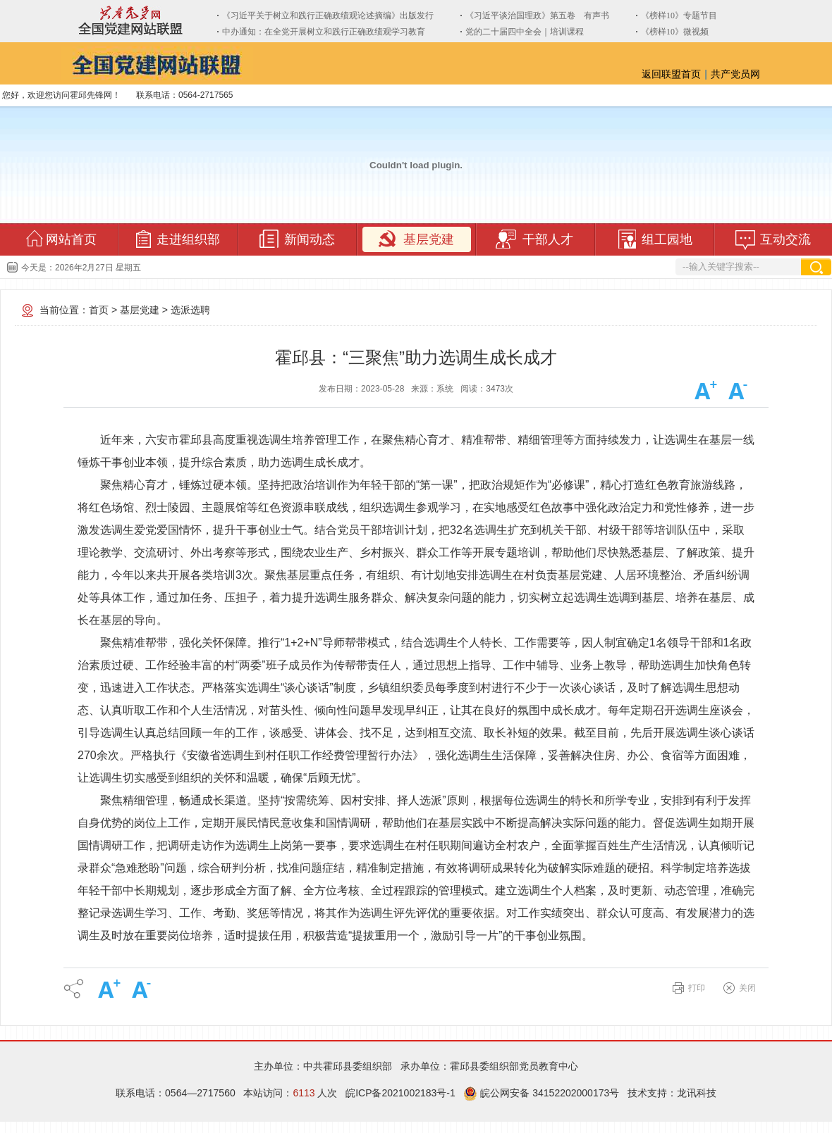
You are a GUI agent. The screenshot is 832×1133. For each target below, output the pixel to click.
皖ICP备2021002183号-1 (400, 1092)
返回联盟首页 (671, 74)
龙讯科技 (696, 1092)
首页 (99, 309)
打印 (696, 988)
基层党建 (139, 309)
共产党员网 (735, 74)
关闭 (747, 988)
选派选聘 (190, 309)
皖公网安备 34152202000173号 (541, 1092)
